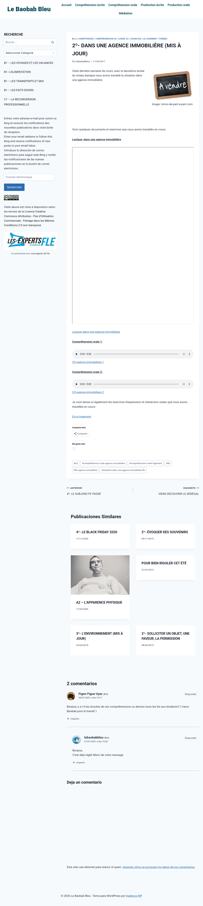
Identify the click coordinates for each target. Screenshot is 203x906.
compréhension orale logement (145, 463)
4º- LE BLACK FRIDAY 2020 (96, 532)
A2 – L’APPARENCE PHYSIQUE (99, 602)
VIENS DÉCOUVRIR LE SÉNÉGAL (167, 490)
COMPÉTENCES (86, 39)
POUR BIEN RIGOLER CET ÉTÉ (164, 563)
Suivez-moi (14, 187)
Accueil (66, 5)
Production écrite (152, 5)
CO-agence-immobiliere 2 (88, 392)
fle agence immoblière (85, 470)
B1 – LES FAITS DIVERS (19, 90)
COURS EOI (135, 39)
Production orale (179, 5)
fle (168, 463)
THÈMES (163, 39)
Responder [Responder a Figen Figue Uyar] (190, 694)
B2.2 (74, 39)
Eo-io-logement (81, 416)
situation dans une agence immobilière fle (123, 470)
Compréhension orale (122, 5)
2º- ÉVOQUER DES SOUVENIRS (165, 532)
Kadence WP (134, 895)
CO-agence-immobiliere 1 (88, 362)
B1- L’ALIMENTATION (17, 72)
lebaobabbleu (83, 61)
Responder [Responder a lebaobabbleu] (190, 738)
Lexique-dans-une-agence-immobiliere (96, 331)
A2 (76, 463)
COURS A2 (123, 39)
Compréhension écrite (90, 5)
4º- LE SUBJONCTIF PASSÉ (98, 490)
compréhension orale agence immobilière (103, 463)
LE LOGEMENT (150, 39)
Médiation (125, 13)
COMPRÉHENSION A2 (106, 39)
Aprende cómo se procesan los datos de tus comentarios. (159, 867)
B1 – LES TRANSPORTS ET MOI (24, 81)
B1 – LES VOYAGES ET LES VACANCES (28, 63)
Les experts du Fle (40, 253)
